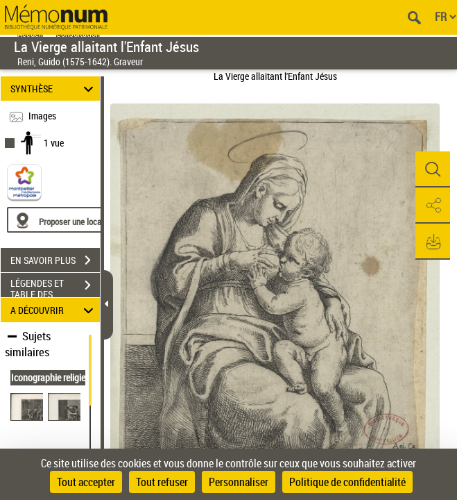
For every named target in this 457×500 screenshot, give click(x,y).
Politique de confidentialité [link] (347, 482)
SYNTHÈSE (53, 88)
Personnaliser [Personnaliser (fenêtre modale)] (238, 482)
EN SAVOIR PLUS (55, 260)
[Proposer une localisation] (73, 220)
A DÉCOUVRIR (53, 310)
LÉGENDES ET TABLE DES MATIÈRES (55, 287)
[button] (432, 169)
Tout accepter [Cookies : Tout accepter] (86, 482)
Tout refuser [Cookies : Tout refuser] (162, 482)
